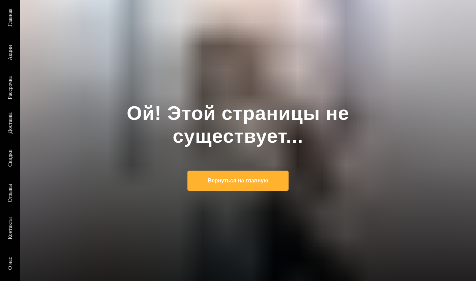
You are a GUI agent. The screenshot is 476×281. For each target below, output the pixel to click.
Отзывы (10, 193)
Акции (10, 52)
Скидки (10, 158)
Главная (10, 17)
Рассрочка (10, 87)
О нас (10, 263)
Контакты (10, 228)
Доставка (10, 123)
